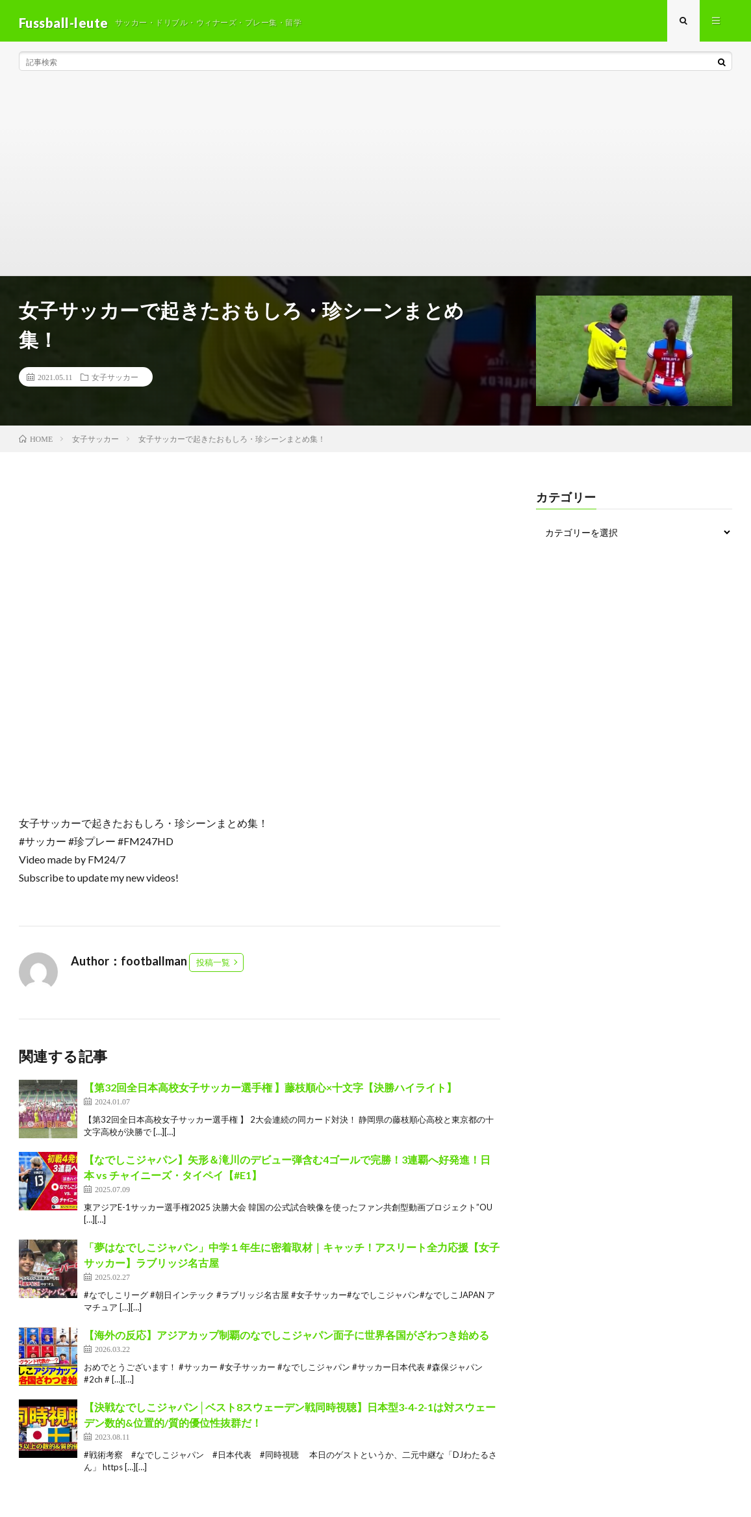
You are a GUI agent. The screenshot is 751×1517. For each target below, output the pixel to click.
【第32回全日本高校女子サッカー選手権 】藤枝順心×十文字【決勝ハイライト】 (270, 1091)
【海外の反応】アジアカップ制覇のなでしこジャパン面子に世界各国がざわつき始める (286, 1338)
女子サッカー (115, 381)
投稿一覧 (213, 966)
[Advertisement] (375, 182)
